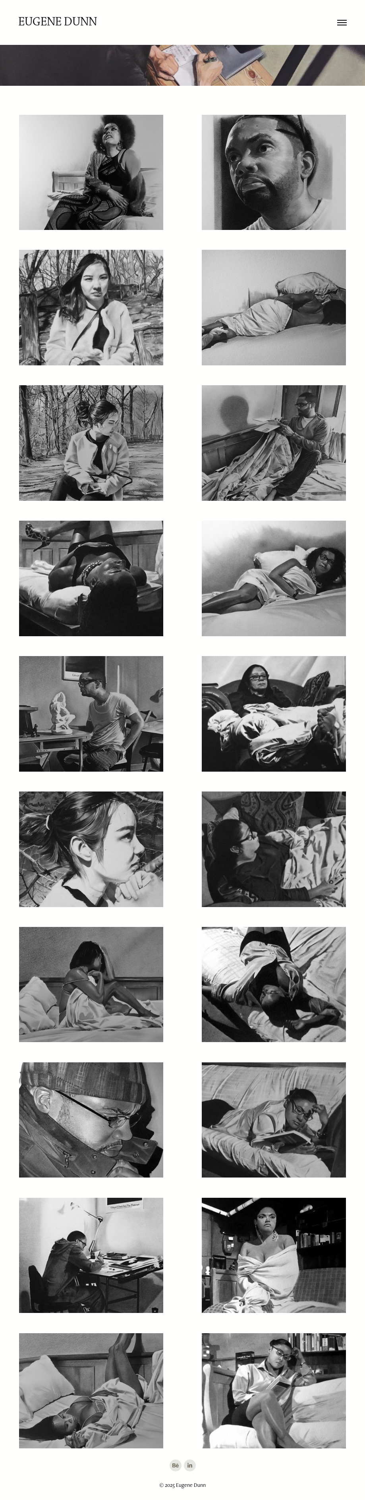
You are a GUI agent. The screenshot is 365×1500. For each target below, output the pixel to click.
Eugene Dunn (57, 22)
